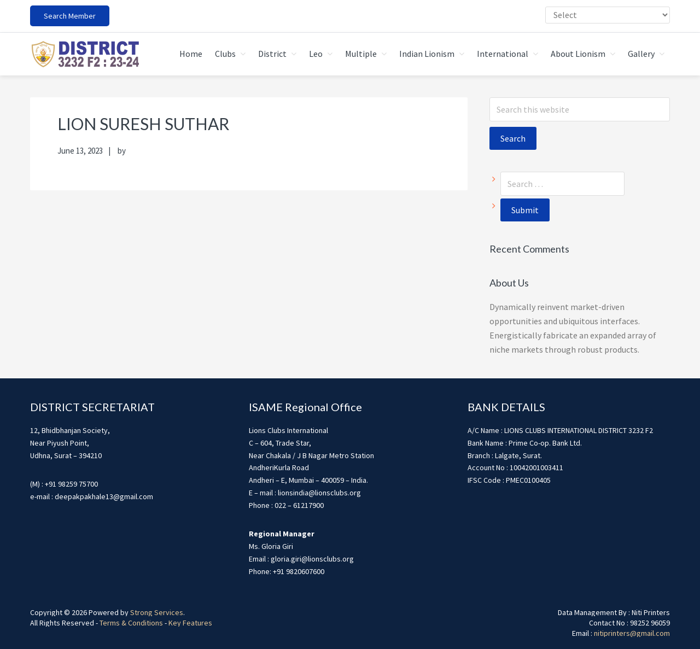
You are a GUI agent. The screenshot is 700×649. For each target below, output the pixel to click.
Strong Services (156, 612)
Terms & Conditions (131, 623)
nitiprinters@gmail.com (632, 633)
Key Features (190, 623)
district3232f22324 (84, 54)
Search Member (70, 16)
